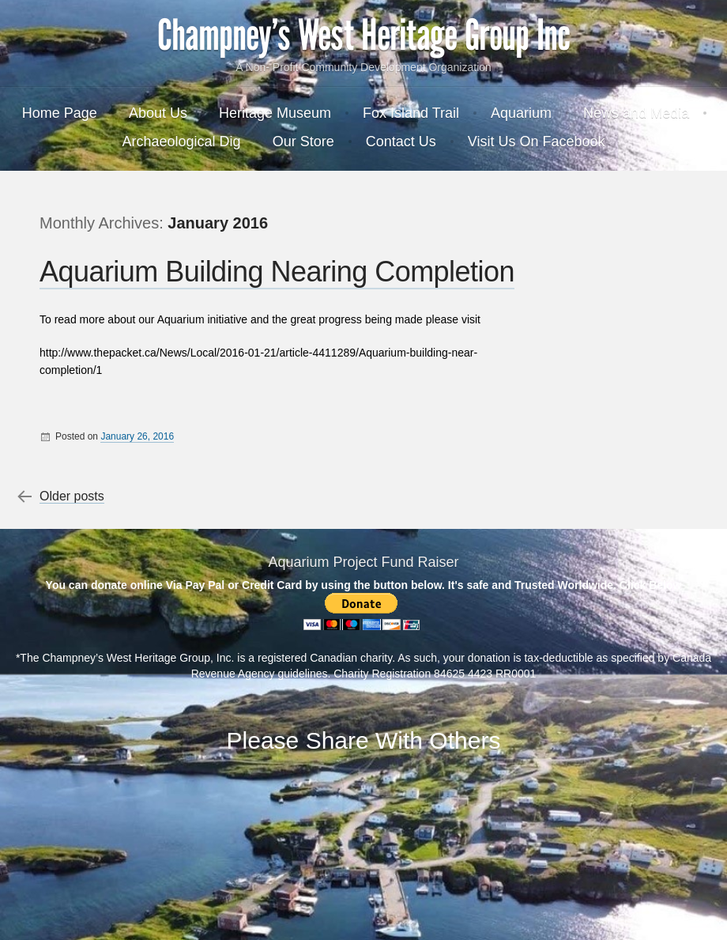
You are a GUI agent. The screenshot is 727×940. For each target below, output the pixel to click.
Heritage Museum (275, 113)
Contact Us (401, 141)
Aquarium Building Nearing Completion (277, 271)
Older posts (72, 496)
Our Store (303, 141)
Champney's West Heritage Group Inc (363, 35)
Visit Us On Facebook (536, 141)
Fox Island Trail (411, 113)
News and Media (636, 113)
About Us (158, 113)
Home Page (59, 113)
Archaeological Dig (181, 141)
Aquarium (521, 113)
